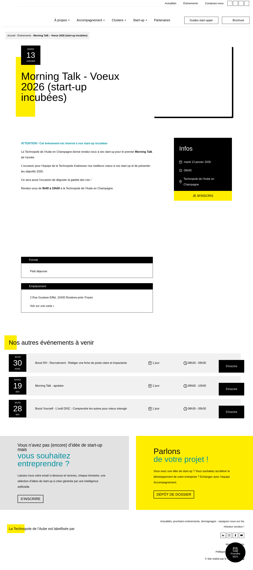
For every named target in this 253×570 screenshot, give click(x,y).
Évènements (190, 3)
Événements (24, 35)
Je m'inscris (203, 196)
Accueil (11, 35)
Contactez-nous (214, 3)
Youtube (246, 3)
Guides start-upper (201, 20)
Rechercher (178, 20)
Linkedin (229, 3)
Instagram (235, 3)
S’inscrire (30, 499)
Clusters (117, 20)
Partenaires (162, 20)
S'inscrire (231, 366)
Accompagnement (89, 20)
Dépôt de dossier (174, 494)
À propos (60, 20)
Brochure (238, 20)
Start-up (138, 20)
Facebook (241, 3)
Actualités (170, 3)
